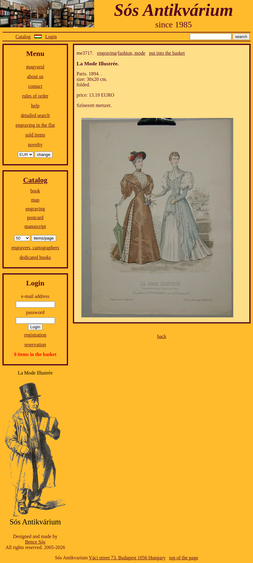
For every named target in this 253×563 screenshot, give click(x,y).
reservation (35, 344)
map (35, 199)
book (35, 190)
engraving (35, 208)
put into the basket (167, 53)
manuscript (35, 226)
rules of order (35, 95)
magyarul (35, 66)
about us (35, 76)
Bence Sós (35, 541)
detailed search (35, 115)
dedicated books (35, 257)
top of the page (183, 557)
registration (35, 334)
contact (35, 86)
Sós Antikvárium (173, 9)
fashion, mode (131, 53)
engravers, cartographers (35, 247)
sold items (35, 134)
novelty (35, 144)
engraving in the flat (35, 125)
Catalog (23, 36)
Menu (35, 53)
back (161, 336)
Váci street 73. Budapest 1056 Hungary (127, 557)
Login (51, 36)
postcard (35, 217)
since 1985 (173, 24)
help (35, 105)
